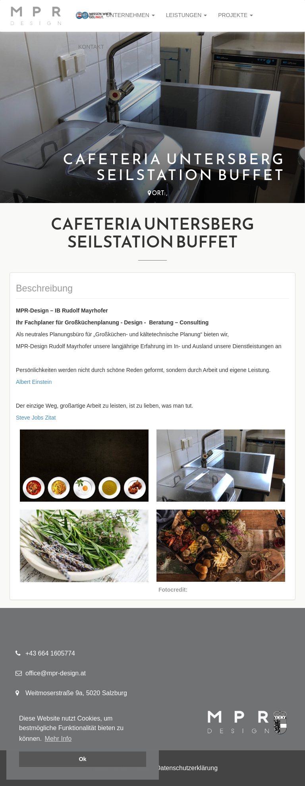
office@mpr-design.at (50, 673)
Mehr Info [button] (58, 738)
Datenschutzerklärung (187, 768)
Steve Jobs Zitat (36, 417)
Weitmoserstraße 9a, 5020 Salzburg (71, 693)
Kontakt (91, 47)
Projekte (235, 15)
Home (86, 15)
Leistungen (186, 15)
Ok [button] (82, 759)
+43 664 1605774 (45, 653)
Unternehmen (130, 15)
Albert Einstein (34, 382)
